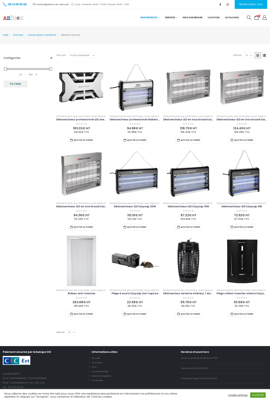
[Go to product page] (81, 87)
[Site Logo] (13, 17)
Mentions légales (101, 375)
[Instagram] (227, 4)
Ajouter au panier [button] (83, 140)
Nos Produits (148, 17)
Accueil (96, 358)
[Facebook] (220, 4)
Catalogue (232, 17)
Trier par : (61, 55)
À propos (97, 362)
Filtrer (15, 84)
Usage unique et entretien (103, 116)
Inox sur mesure (192, 17)
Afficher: (237, 55)
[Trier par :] (82, 55)
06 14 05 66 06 (15, 387)
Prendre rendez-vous (251, 4)
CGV (94, 367)
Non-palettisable (81, 116)
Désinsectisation (64, 116)
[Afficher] (248, 55)
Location (214, 17)
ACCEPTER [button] (258, 395)
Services (170, 17)
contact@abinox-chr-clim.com (51, 4)
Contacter (97, 380)
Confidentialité (100, 371)
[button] (249, 17)
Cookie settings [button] (238, 395)
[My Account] (264, 17)
